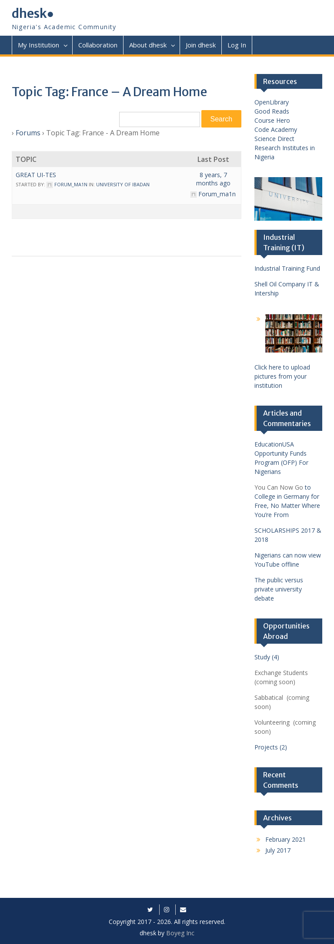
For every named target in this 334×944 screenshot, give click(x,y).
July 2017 (278, 850)
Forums (28, 133)
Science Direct (274, 138)
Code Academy (275, 129)
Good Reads (271, 111)
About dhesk (148, 44)
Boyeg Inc (180, 933)
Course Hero (272, 120)
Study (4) (266, 657)
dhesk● (33, 13)
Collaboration (97, 44)
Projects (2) (270, 747)
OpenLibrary (271, 102)
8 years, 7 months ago (213, 179)
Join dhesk (201, 44)
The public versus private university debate (278, 589)
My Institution (38, 44)
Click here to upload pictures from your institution (282, 376)
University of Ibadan (123, 184)
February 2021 (285, 839)
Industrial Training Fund (287, 268)
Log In (236, 44)
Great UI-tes (36, 175)
